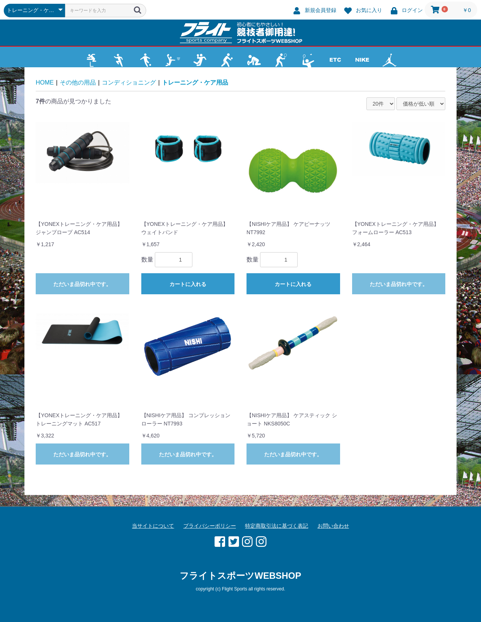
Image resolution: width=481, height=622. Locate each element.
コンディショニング (129, 82)
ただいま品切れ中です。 (82, 284)
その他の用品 (78, 82)
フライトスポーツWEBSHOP (240, 576)
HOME (45, 82)
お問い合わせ (333, 526)
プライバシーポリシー (209, 526)
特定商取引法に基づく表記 (276, 526)
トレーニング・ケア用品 (195, 82)
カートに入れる (187, 284)
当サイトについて (153, 526)
